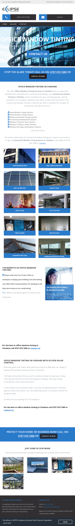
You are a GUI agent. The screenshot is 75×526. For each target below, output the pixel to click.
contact (42, 143)
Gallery (13, 24)
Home (4, 24)
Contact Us (38, 54)
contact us (35, 348)
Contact (23, 24)
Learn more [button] (7, 523)
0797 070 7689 (59, 46)
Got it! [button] (65, 522)
